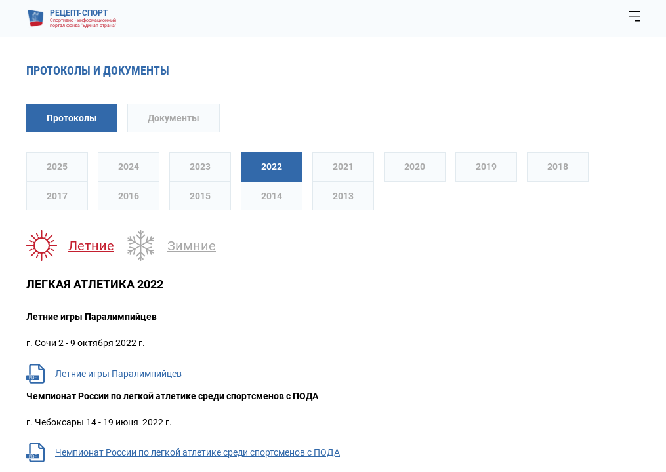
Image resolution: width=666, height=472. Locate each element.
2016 (128, 196)
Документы (173, 118)
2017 (57, 196)
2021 (343, 166)
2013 (343, 196)
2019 (486, 166)
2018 (557, 166)
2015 (200, 196)
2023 (200, 166)
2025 (57, 166)
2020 (414, 166)
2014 (271, 196)
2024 (128, 166)
